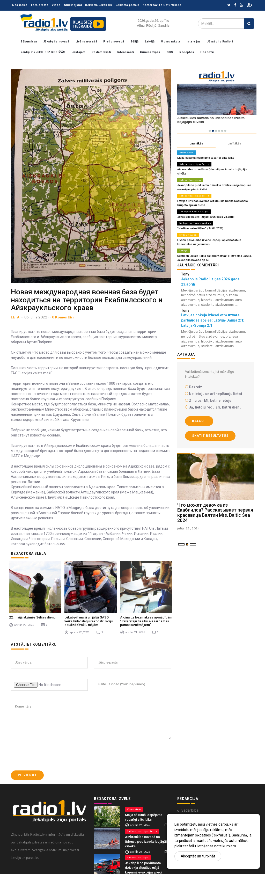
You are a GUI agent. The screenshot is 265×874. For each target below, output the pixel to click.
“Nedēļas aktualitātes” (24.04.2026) (200, 228)
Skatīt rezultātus (210, 436)
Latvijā (150, 41)
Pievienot (27, 775)
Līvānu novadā (86, 41)
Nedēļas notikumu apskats (195, 223)
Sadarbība (189, 810)
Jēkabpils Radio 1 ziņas (194, 211)
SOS (170, 52)
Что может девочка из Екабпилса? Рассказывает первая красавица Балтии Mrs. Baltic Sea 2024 (215, 512)
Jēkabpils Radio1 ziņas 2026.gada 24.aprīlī (205, 217)
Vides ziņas (186, 152)
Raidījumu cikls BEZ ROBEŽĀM (43, 52)
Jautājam (78, 52)
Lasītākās (234, 143)
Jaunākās (196, 143)
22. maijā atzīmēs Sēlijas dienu (32, 617)
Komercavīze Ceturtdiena (162, 5)
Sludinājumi (73, 5)
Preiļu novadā (113, 41)
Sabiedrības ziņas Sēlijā (194, 164)
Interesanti (125, 52)
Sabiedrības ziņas (190, 180)
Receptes (186, 52)
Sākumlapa (28, 41)
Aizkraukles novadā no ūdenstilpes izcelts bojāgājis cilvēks (147, 841)
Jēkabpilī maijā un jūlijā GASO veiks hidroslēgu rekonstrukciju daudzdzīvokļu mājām (88, 621)
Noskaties (20, 5)
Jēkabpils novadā (56, 41)
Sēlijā (134, 41)
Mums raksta (170, 41)
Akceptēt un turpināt (198, 856)
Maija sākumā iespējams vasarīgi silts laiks (205, 157)
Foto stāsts (40, 5)
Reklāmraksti (101, 52)
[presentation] (50, 755)
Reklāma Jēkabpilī (98, 5)
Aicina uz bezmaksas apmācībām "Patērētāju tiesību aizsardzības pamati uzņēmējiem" (146, 621)
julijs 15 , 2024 (188, 528)
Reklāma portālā (127, 5)
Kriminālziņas (150, 52)
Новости (207, 52)
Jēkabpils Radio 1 (220, 41)
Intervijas (194, 41)
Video (56, 5)
